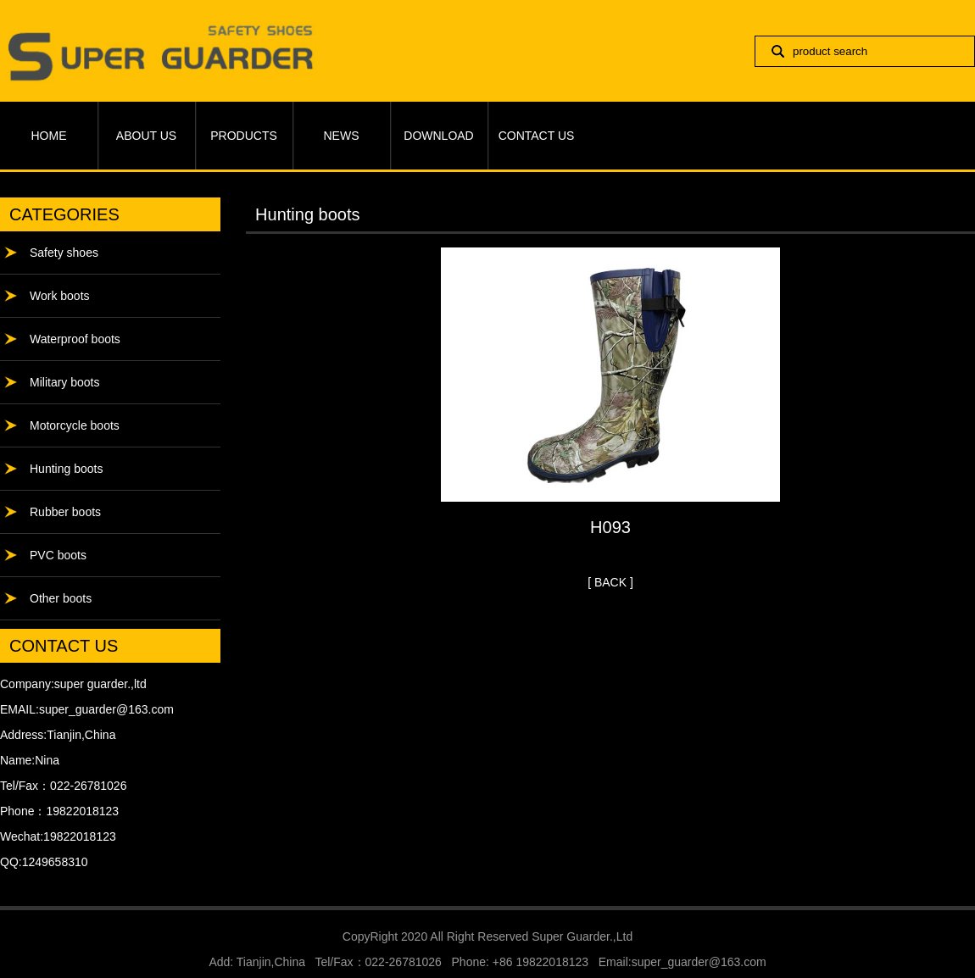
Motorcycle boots (75, 425)
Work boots (60, 296)
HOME (49, 135)
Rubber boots (65, 512)
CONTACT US (537, 135)
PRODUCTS (243, 135)
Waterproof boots (75, 339)
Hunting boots (66, 468)
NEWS (341, 135)
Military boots (64, 382)
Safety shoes (64, 252)
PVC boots (58, 555)
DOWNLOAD (438, 135)
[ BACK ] (610, 582)
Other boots (61, 598)
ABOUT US (146, 135)
